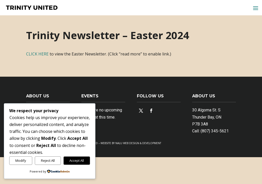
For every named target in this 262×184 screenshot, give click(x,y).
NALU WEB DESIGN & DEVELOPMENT (138, 143)
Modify (20, 160)
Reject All (48, 160)
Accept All (76, 160)
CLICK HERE (37, 54)
